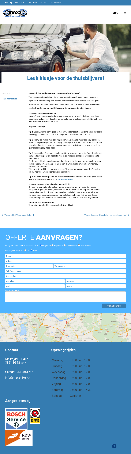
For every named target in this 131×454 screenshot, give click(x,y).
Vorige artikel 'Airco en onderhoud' (17, 215)
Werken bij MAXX (23, 3)
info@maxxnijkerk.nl (18, 377)
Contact (37, 3)
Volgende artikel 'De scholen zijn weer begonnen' (107, 215)
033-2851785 (55, 3)
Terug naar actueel (9, 99)
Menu (116, 13)
